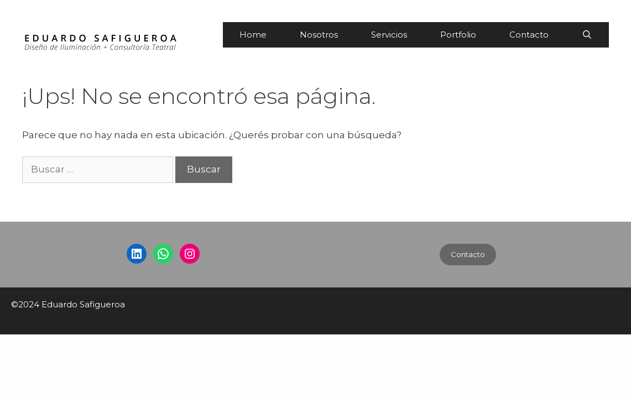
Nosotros (319, 34)
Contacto (529, 34)
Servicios (389, 34)
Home (253, 34)
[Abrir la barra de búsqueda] (587, 35)
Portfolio (458, 34)
